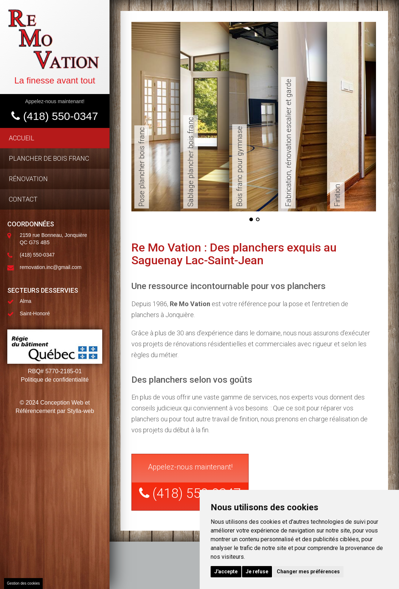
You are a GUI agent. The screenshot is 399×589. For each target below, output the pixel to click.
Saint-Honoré (35, 313)
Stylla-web (80, 411)
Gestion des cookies (23, 583)
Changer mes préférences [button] (308, 571)
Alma (25, 301)
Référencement (35, 411)
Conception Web (61, 402)
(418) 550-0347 (54, 116)
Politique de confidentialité (55, 380)
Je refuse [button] (257, 571)
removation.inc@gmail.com (50, 267)
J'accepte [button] (226, 571)
